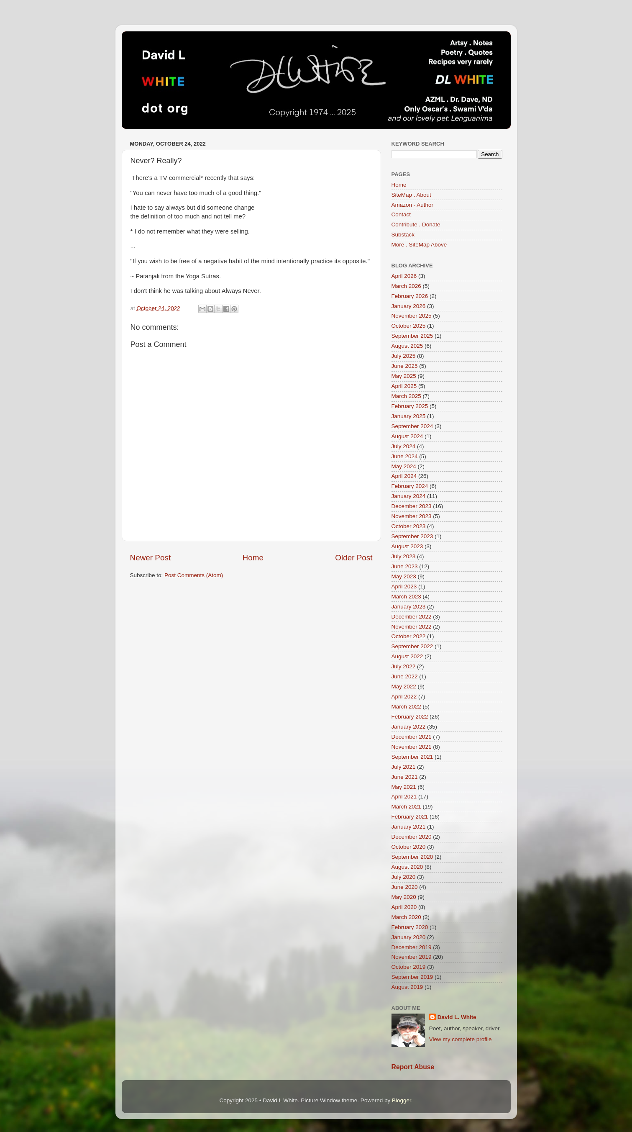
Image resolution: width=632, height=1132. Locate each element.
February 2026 (409, 296)
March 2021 (406, 806)
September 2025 (412, 336)
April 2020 (404, 907)
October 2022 (408, 636)
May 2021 (403, 787)
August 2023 (407, 546)
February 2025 (409, 406)
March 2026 (406, 286)
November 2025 (411, 316)
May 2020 (403, 897)
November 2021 (411, 747)
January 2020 (408, 937)
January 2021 (408, 827)
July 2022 (403, 666)
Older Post (353, 557)
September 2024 (412, 426)
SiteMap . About (411, 195)
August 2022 (407, 656)
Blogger (401, 1100)
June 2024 (404, 456)
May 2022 (403, 686)
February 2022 (409, 717)
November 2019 (411, 957)
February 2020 (409, 927)
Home (253, 557)
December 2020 (411, 837)
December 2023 (411, 506)
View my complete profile (460, 1039)
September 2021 (412, 757)
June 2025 (404, 366)
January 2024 (408, 496)
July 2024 (403, 446)
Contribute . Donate (415, 224)
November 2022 (411, 627)
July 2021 (403, 767)
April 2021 (404, 796)
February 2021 (409, 817)
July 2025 (403, 356)
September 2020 (412, 857)
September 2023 (412, 536)
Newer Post (150, 557)
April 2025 (404, 386)
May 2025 (403, 376)
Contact (401, 214)
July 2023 (403, 556)
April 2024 (404, 476)
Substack (403, 234)
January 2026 (408, 306)
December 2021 (411, 737)
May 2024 (403, 466)
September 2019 (412, 977)
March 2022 (406, 706)
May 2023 (403, 576)
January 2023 (408, 606)
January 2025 (408, 416)
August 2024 (407, 436)
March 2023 (406, 596)
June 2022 (404, 676)
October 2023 (408, 526)
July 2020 (403, 877)
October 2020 (408, 847)
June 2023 (404, 566)
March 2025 (406, 396)
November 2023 (411, 516)
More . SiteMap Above (419, 244)
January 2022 (408, 727)
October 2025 (408, 326)
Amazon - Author (412, 205)
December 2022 (411, 616)
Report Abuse (413, 1066)
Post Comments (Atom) (193, 575)
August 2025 (407, 346)
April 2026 (404, 276)
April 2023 (404, 586)
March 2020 (406, 917)
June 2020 (404, 887)
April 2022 (404, 696)
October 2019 (408, 967)
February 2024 (409, 486)
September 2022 (412, 646)
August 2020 (407, 867)
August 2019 (407, 987)
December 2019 (411, 947)
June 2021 (404, 777)
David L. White (457, 1017)
